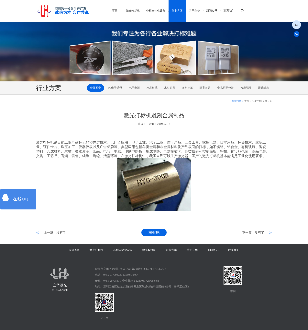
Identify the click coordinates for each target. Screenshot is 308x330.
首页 (114, 10)
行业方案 (177, 10)
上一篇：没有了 (55, 232)
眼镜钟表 (263, 87)
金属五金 (95, 87)
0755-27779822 (112, 274)
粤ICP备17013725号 (155, 268)
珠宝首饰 (205, 87)
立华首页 (74, 250)
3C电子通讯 (115, 87)
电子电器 (134, 87)
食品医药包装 (225, 87)
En (296, 24)
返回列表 (154, 232)
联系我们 (229, 10)
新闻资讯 (211, 10)
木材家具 (169, 87)
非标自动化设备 (155, 10)
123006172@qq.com (147, 280)
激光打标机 (133, 10)
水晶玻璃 (152, 87)
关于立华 (194, 10)
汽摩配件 (245, 87)
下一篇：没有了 (253, 232)
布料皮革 (187, 87)
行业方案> (257, 101)
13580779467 (130, 274)
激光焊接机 (149, 250)
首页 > (247, 101)
